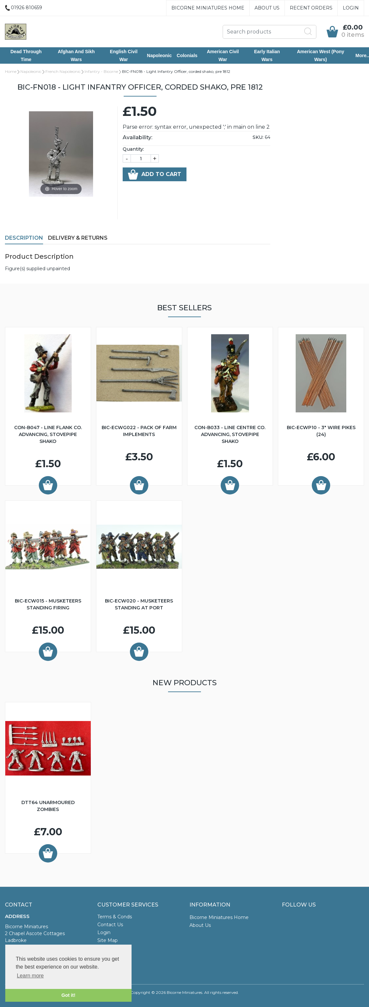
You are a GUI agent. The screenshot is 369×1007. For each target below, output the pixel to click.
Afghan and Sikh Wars (76, 55)
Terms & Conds (114, 917)
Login (351, 8)
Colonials (187, 55)
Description (24, 238)
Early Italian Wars (267, 55)
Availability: (137, 137)
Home (10, 71)
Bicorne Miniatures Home (207, 8)
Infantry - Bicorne (101, 71)
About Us (267, 8)
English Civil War (123, 55)
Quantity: (133, 149)
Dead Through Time (26, 55)
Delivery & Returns (78, 238)
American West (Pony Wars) (320, 55)
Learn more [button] (30, 975)
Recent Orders (311, 8)
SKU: (258, 137)
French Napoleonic (63, 71)
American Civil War (223, 55)
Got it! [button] (68, 995)
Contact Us (110, 925)
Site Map (107, 940)
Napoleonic (159, 55)
